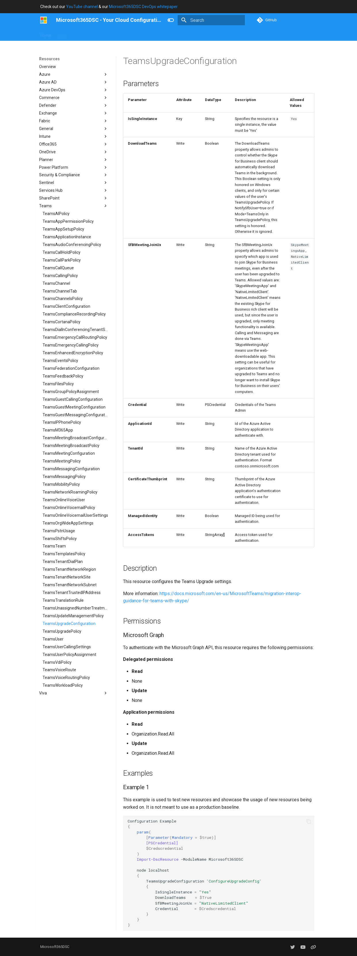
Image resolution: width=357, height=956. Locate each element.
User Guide (83, 34)
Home (45, 34)
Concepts (137, 34)
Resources (162, 34)
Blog (62, 34)
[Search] (211, 20)
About (184, 34)
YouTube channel (82, 6)
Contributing (110, 34)
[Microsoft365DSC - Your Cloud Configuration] (43, 20)
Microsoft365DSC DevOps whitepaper (143, 6)
